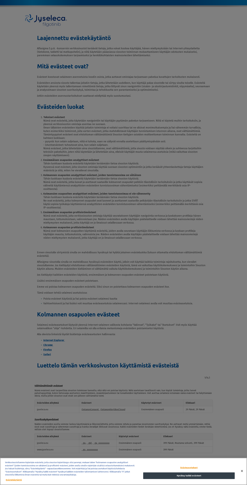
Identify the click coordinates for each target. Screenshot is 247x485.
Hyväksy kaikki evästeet (189, 481)
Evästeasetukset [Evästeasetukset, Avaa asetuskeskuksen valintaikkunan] (189, 473)
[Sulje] (241, 476)
